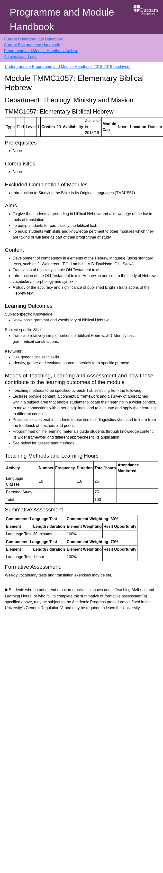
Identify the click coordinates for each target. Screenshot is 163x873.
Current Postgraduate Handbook (32, 45)
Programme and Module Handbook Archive (41, 51)
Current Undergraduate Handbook (33, 39)
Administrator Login (20, 57)
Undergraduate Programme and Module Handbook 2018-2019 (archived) (68, 67)
